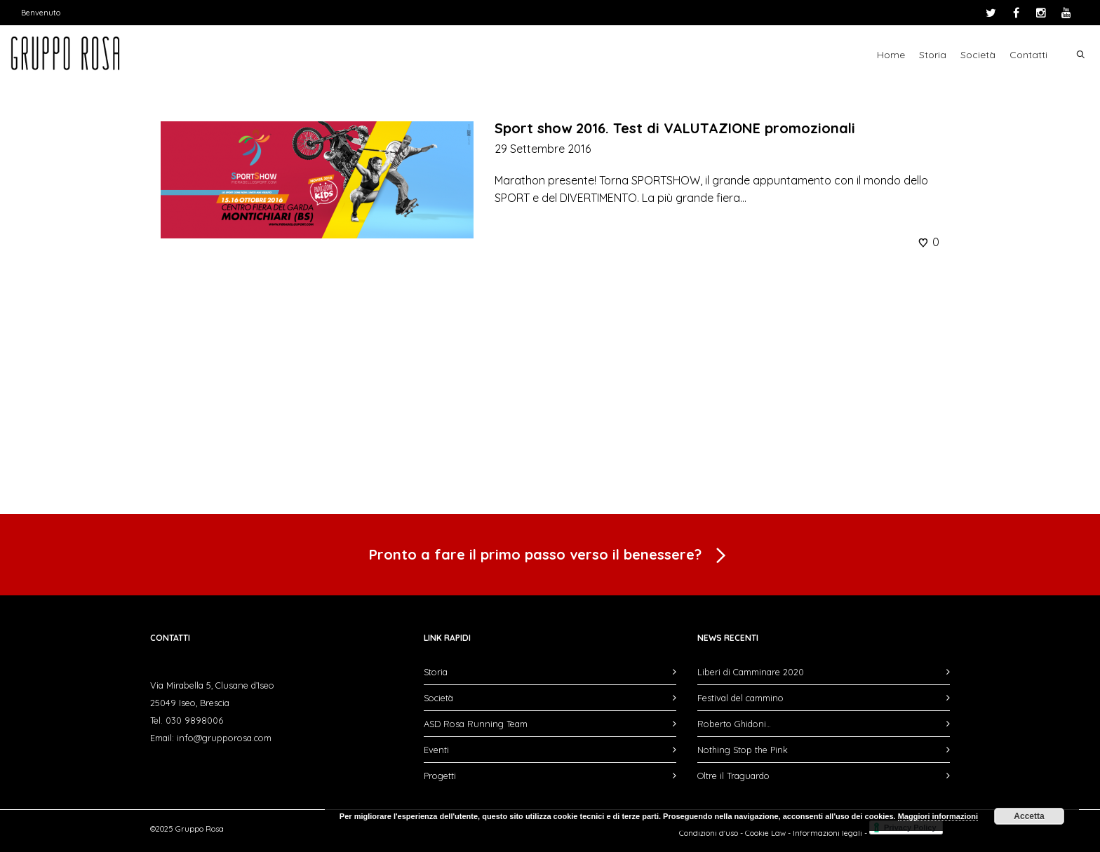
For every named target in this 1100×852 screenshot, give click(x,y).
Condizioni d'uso (708, 833)
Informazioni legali (827, 833)
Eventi (436, 749)
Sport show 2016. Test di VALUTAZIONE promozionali (675, 128)
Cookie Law (765, 833)
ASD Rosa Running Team (476, 723)
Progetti (440, 775)
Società (977, 54)
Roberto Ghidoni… (734, 723)
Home (891, 54)
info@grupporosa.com (224, 737)
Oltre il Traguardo (733, 775)
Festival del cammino (740, 697)
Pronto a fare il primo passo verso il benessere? (550, 556)
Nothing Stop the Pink (742, 749)
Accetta (1029, 816)
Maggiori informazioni (938, 816)
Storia (932, 54)
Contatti (1028, 54)
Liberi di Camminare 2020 (750, 671)
